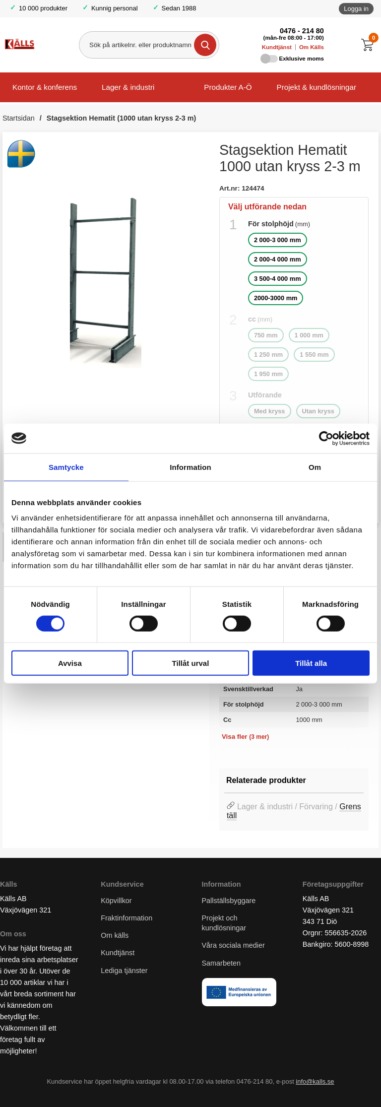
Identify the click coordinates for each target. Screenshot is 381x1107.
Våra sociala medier (233, 946)
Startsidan (18, 118)
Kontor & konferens (44, 87)
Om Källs (311, 47)
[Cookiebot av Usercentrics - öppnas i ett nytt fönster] (326, 438)
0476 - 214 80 (302, 31)
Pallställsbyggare (229, 901)
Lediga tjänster (124, 971)
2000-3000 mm (276, 298)
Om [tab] (315, 466)
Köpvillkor (116, 901)
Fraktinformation (126, 918)
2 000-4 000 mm (277, 259)
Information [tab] (190, 466)
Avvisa (70, 663)
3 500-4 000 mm (277, 278)
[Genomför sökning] (205, 45)
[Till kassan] (370, 45)
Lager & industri (128, 87)
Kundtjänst (277, 47)
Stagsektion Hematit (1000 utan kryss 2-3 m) (121, 118)
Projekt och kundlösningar (224, 923)
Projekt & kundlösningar (316, 87)
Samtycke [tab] (66, 466)
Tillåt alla (311, 663)
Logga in (356, 8)
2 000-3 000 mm (277, 240)
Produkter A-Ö (228, 87)
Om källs (114, 936)
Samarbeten (222, 963)
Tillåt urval (190, 663)
